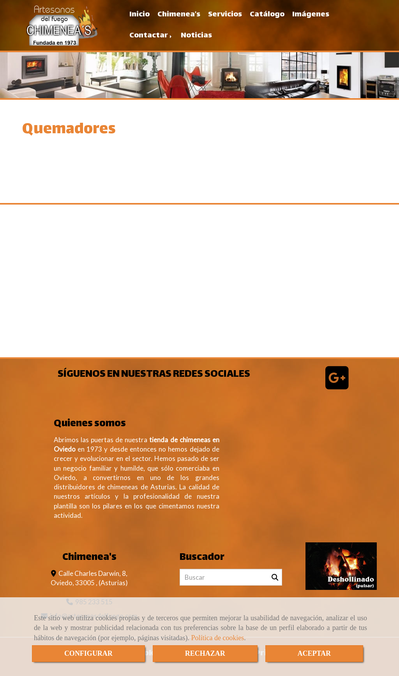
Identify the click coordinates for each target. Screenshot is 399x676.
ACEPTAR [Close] (314, 653)
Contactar (151, 35)
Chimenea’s (178, 14)
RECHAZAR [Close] (205, 653)
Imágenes (310, 14)
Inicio (139, 14)
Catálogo (267, 14)
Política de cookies (217, 638)
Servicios (225, 14)
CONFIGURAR (88, 653)
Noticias (196, 35)
